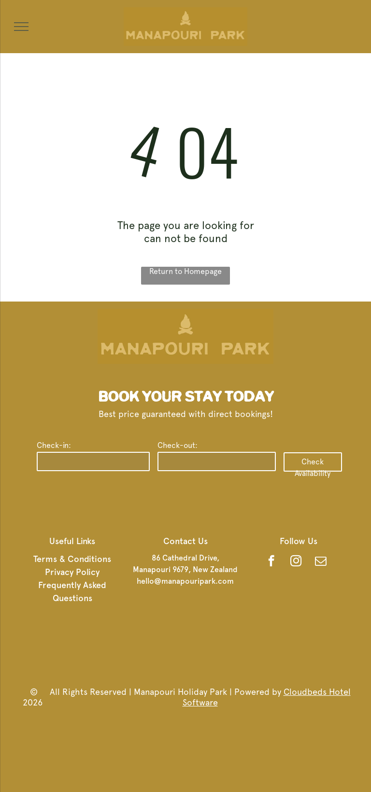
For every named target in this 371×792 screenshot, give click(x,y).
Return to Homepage (185, 271)
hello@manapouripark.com (185, 581)
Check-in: (54, 445)
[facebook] (271, 562)
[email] (320, 562)
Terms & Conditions (72, 559)
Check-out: (177, 445)
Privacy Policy (72, 572)
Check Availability (312, 464)
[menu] (21, 26)
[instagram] (295, 562)
